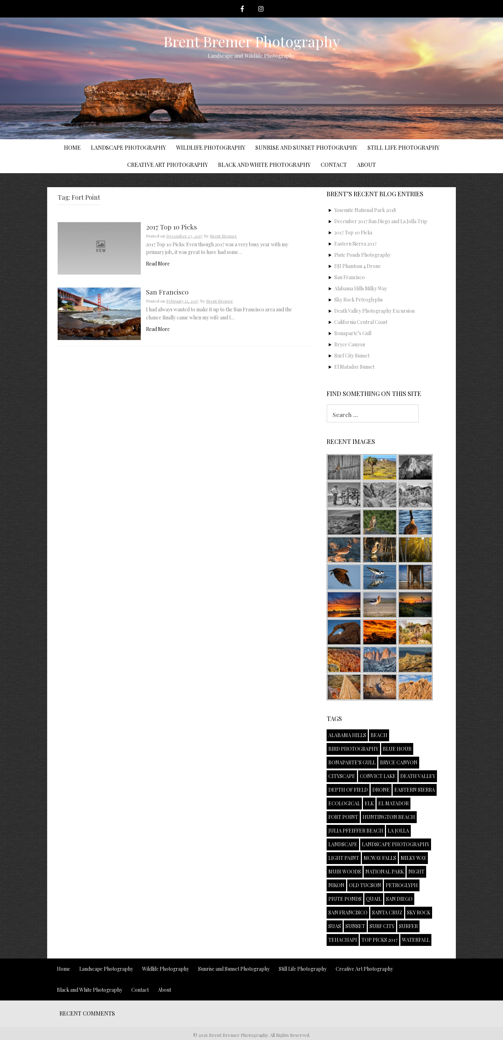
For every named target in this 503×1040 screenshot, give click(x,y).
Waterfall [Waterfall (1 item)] (416, 939)
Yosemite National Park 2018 (365, 210)
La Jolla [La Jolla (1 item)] (398, 830)
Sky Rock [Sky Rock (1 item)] (418, 912)
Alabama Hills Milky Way (360, 288)
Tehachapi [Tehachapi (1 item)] (342, 939)
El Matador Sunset (354, 366)
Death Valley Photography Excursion (374, 310)
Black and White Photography (264, 164)
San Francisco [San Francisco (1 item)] (347, 912)
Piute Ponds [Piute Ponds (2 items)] (345, 899)
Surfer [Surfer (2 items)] (408, 926)
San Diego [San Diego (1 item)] (399, 899)
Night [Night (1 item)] (416, 871)
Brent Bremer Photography (251, 41)
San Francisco (167, 292)
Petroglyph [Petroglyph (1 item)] (402, 885)
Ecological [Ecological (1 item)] (344, 803)
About (366, 164)
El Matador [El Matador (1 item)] (393, 803)
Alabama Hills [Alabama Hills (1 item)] (347, 735)
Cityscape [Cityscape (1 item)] (341, 776)
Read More (158, 263)
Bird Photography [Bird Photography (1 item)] (353, 748)
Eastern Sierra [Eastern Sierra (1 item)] (414, 789)
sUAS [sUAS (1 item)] (334, 926)
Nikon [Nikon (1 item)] (336, 885)
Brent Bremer (223, 236)
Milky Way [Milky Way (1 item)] (413, 858)
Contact (334, 164)
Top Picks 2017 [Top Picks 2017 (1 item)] (380, 939)
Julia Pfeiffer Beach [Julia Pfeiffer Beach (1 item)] (355, 830)
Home (72, 147)
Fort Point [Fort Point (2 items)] (343, 817)
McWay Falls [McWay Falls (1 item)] (380, 858)
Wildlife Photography (210, 147)
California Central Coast (360, 322)
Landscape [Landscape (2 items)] (342, 844)
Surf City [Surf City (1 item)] (382, 926)
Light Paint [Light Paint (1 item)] (343, 858)
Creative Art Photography (167, 164)
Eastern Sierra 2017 (355, 243)
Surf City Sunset (352, 355)
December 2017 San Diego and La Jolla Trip (380, 221)
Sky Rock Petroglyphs (358, 299)
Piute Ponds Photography (362, 255)
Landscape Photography (128, 147)
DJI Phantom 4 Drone (357, 266)
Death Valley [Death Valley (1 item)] (417, 776)
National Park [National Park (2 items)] (384, 871)
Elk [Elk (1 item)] (369, 803)
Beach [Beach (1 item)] (379, 735)
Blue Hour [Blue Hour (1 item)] (397, 748)
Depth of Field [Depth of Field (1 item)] (348, 789)
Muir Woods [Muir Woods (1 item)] (344, 871)
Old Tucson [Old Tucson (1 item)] (365, 885)
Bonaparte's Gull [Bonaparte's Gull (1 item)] (352, 762)
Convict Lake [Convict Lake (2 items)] (378, 776)
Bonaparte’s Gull (352, 333)
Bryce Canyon (349, 344)
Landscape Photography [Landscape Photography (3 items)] (395, 844)
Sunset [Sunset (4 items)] (355, 926)
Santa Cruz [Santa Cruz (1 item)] (387, 912)
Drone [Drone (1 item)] (381, 789)
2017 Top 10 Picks (171, 227)
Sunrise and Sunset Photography (306, 147)
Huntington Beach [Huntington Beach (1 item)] (389, 817)
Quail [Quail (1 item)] (373, 899)
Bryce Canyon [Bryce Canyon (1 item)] (398, 762)
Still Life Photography (403, 147)
